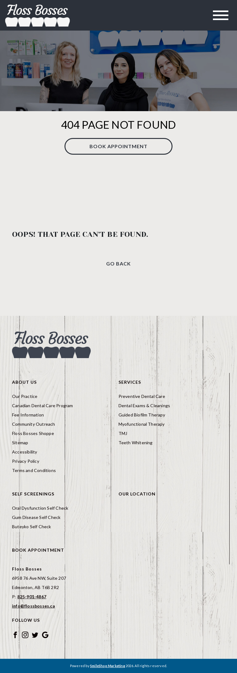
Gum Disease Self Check (36, 517)
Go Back (118, 263)
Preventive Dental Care (141, 396)
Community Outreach (33, 424)
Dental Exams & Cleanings (144, 405)
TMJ (122, 433)
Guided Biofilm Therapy (141, 414)
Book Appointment (118, 146)
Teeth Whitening (135, 442)
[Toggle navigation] (220, 15)
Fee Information (28, 414)
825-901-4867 (31, 596)
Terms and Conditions (34, 470)
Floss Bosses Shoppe (33, 433)
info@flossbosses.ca (33, 605)
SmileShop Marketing (107, 666)
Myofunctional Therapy (141, 424)
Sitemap (20, 442)
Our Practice (24, 396)
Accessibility (24, 451)
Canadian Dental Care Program (42, 405)
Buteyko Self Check (31, 526)
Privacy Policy (25, 461)
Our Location (137, 493)
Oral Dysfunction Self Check (40, 508)
